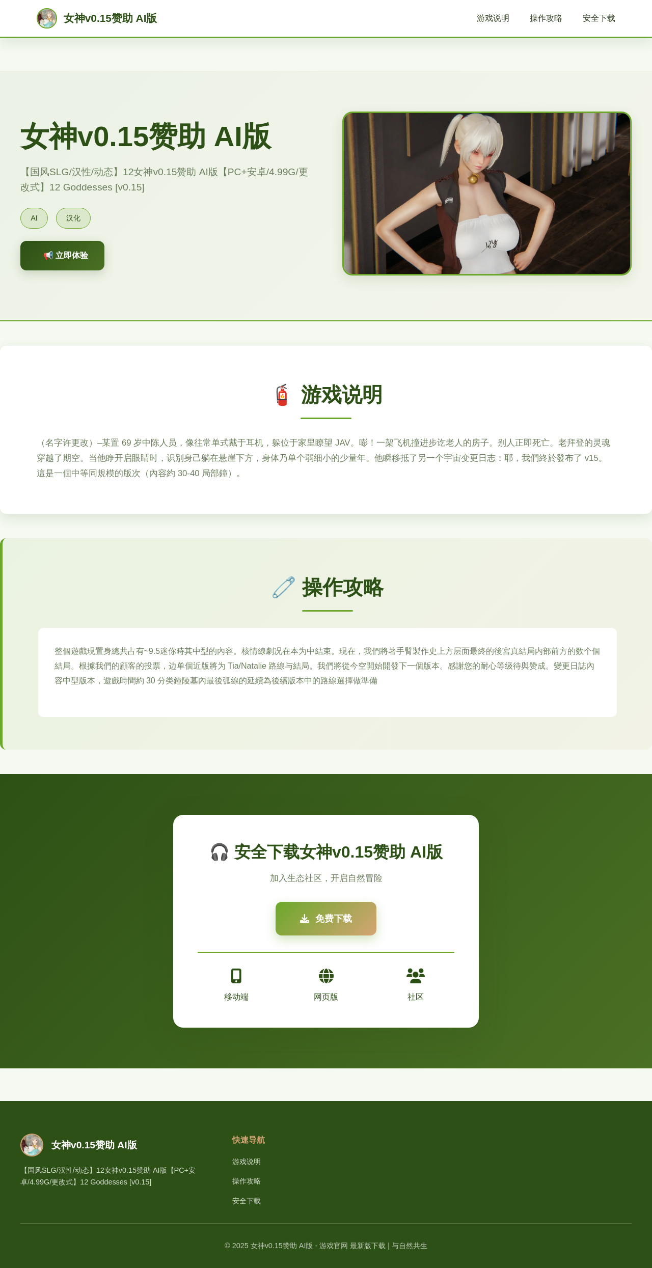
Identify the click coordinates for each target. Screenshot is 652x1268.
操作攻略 (546, 18)
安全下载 (599, 18)
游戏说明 (493, 18)
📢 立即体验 (65, 255)
